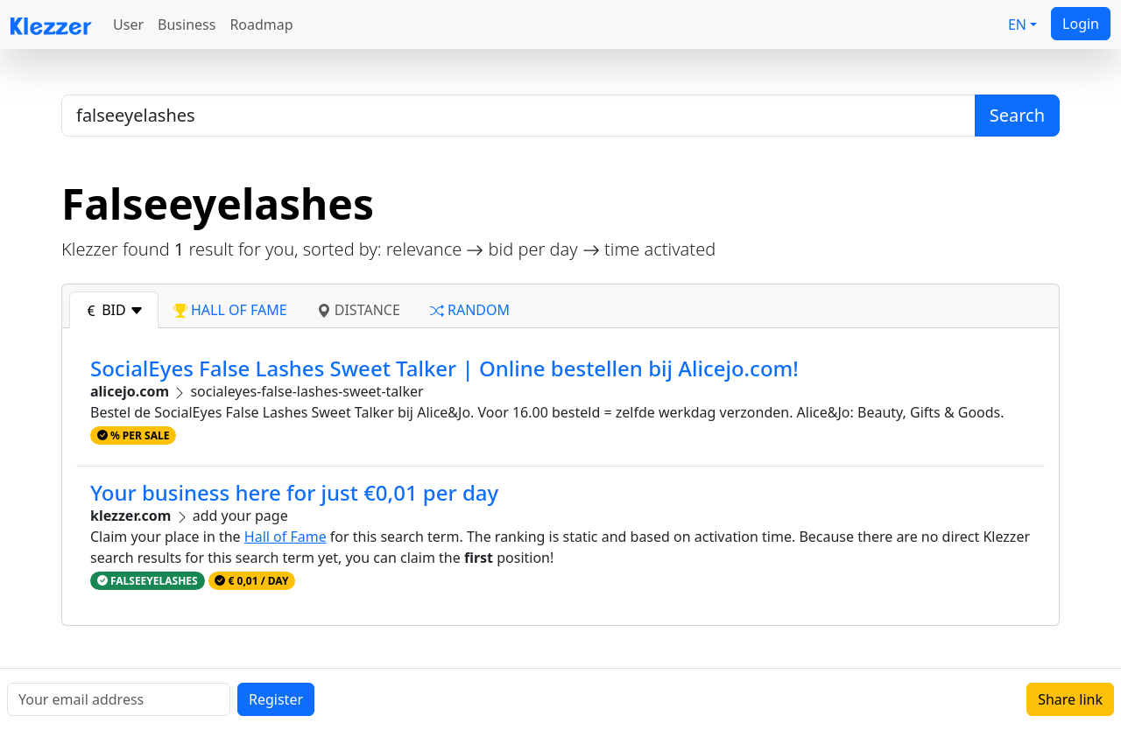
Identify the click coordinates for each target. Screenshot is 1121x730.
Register (276, 699)
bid (114, 309)
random (470, 309)
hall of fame (230, 309)
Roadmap (261, 24)
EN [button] (1017, 24)
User (128, 24)
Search (1017, 115)
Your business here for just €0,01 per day (294, 492)
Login (1080, 23)
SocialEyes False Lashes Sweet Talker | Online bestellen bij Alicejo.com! (444, 368)
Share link (1070, 699)
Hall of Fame (285, 536)
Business (186, 24)
